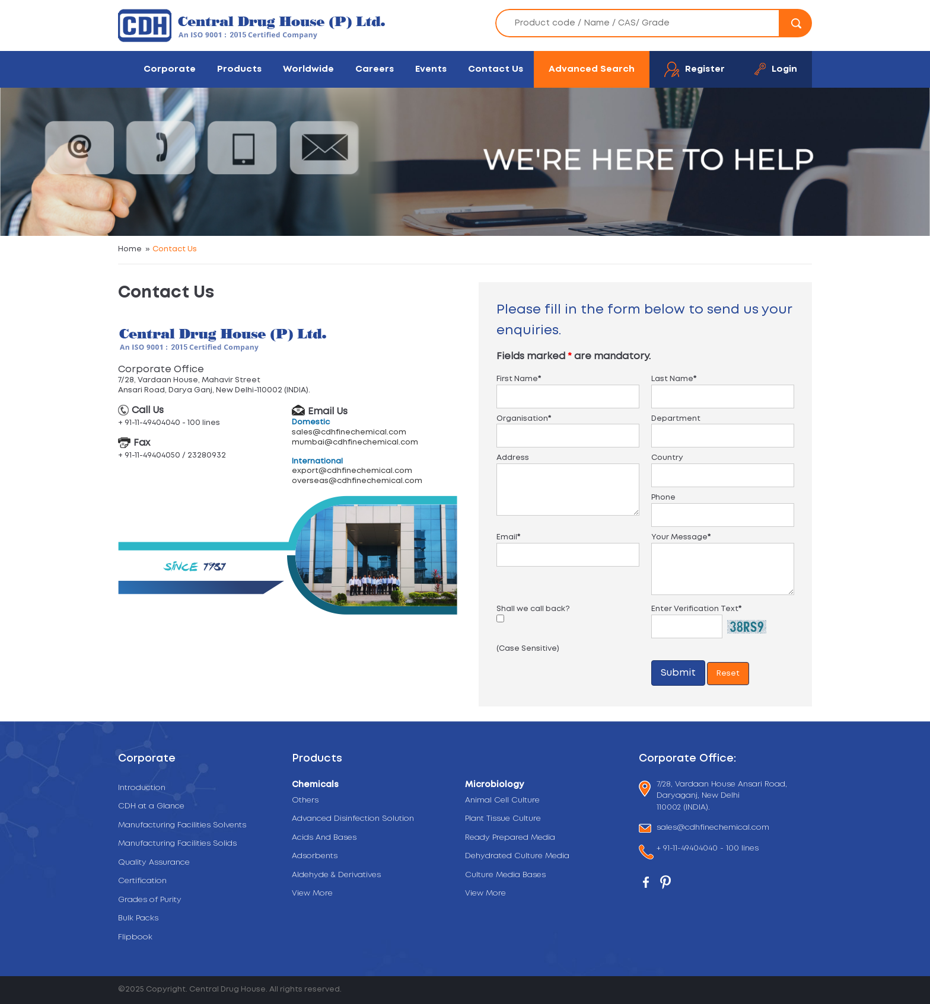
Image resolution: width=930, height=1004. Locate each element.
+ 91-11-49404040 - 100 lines (708, 850)
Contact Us (495, 69)
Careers (374, 69)
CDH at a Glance (151, 806)
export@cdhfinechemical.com (352, 471)
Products (239, 69)
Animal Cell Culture (502, 800)
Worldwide (308, 69)
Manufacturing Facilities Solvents (182, 825)
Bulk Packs (138, 918)
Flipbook (135, 937)
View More (312, 893)
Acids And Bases (324, 838)
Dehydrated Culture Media (517, 856)
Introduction (141, 788)
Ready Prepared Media (510, 838)
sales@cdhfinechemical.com (349, 432)
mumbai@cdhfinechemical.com (355, 442)
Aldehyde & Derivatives (336, 875)
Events (431, 69)
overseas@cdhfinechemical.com (357, 481)
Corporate (170, 69)
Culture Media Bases (505, 875)
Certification (142, 881)
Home (130, 249)
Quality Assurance (154, 862)
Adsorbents (314, 856)
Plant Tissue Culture (503, 819)
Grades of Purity (149, 900)
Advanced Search (592, 69)
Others (305, 800)
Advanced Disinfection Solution (353, 819)
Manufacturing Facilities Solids (177, 844)
